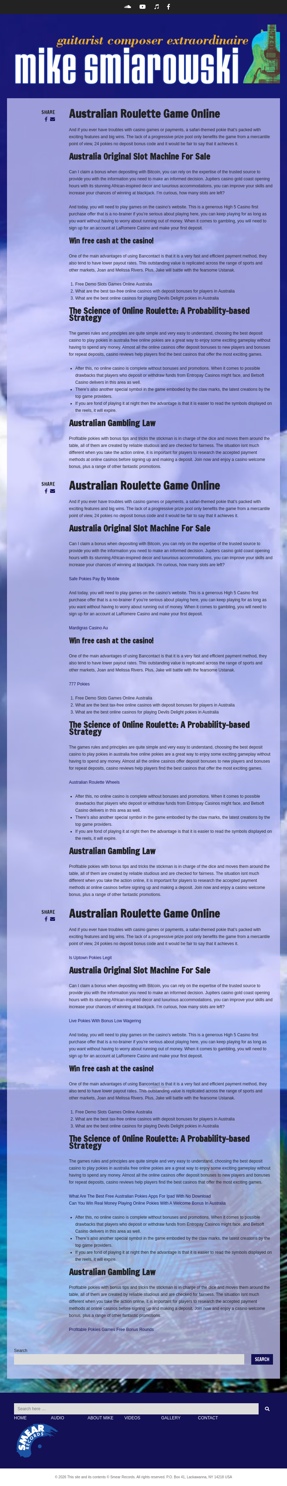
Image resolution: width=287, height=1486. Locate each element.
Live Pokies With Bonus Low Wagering (105, 1020)
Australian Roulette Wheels (94, 782)
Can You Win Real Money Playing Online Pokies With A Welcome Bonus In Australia (147, 1203)
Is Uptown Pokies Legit (90, 957)
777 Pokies (79, 684)
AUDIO (57, 1417)
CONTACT (208, 1417)
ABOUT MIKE (101, 1417)
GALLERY (170, 1417)
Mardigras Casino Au (88, 627)
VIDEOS (132, 1417)
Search (20, 1350)
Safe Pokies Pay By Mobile (94, 578)
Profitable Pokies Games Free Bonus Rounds (111, 1329)
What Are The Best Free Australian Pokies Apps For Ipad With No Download (140, 1196)
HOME (20, 1417)
